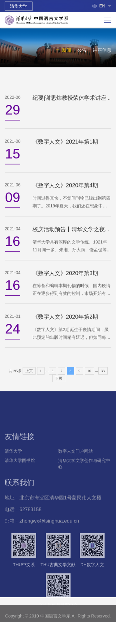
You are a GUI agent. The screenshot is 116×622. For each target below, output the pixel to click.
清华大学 (18, 6)
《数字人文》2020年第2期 (65, 324)
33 (103, 377)
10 (89, 377)
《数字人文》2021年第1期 (65, 149)
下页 (58, 384)
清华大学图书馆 (20, 480)
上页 (29, 377)
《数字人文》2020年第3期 (65, 281)
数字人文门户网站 (75, 471)
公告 (82, 51)
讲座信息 (102, 51)
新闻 (66, 51)
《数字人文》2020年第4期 (65, 193)
